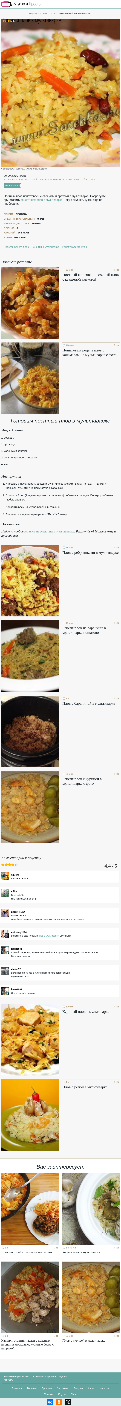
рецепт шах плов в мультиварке (41, 199)
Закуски (78, 1388)
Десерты (47, 1388)
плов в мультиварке (48, 935)
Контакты (8, 1380)
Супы (74, 1394)
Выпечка (17, 1388)
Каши (91, 1388)
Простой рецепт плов (16, 247)
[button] (117, 4)
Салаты (48, 1394)
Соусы (62, 1394)
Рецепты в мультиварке (45, 247)
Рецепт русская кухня (75, 247)
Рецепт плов (11, 185)
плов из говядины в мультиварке (51, 531)
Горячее (32, 1388)
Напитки (104, 1388)
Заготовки (63, 1388)
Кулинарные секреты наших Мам (21, 4)
